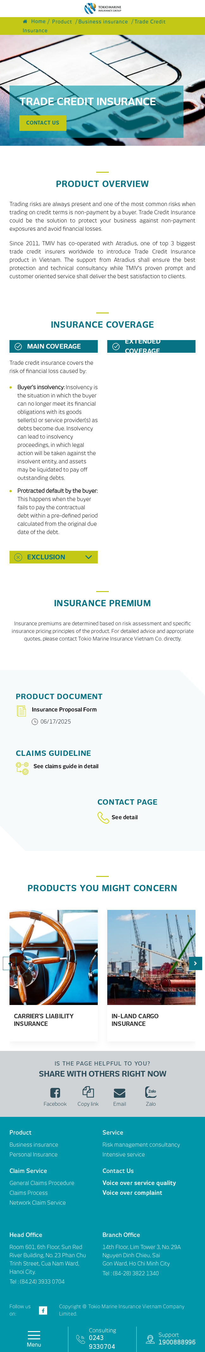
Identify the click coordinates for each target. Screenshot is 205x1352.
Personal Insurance (33, 1154)
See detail (117, 817)
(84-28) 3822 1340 (136, 1273)
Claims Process (28, 1193)
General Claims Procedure (41, 1183)
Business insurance (33, 1145)
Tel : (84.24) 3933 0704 (37, 1281)
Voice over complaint (132, 1192)
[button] (195, 963)
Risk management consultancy (141, 1145)
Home (34, 21)
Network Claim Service (37, 1203)
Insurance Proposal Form (56, 711)
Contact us (42, 123)
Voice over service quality (139, 1183)
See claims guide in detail (57, 768)
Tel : (107, 1273)
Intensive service (123, 1154)
